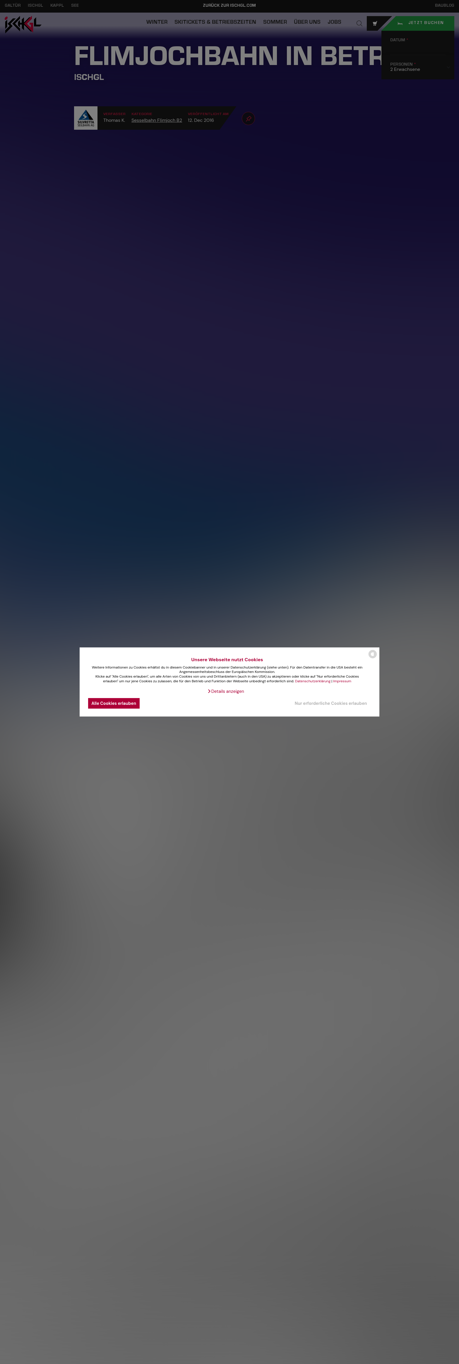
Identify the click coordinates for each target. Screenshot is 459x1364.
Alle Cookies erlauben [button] (113, 703)
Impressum (342, 680)
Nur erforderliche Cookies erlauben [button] (331, 703)
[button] (225, 691)
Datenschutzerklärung (312, 680)
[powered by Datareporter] (372, 657)
